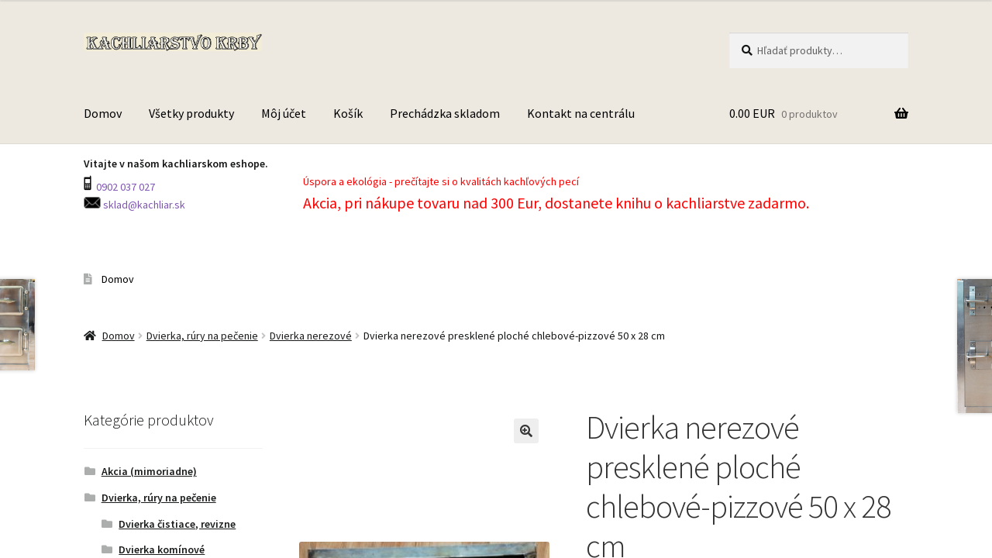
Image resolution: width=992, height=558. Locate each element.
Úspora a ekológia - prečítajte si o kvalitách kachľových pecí (441, 181)
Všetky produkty (191, 113)
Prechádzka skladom (445, 113)
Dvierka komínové (162, 549)
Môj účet (283, 113)
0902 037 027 (124, 187)
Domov (103, 113)
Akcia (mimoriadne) (149, 471)
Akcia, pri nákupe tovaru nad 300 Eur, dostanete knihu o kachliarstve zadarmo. (557, 202)
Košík (348, 113)
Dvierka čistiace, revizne (177, 524)
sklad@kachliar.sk (143, 205)
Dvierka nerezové (311, 336)
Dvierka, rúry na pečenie (202, 336)
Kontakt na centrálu (581, 113)
